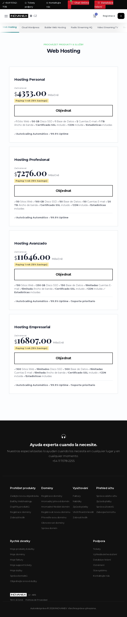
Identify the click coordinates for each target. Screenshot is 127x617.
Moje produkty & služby (22, 549)
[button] (33, 15)
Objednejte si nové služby (23, 581)
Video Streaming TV (109, 27)
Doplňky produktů (20, 506)
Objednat (63, 111)
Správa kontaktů (19, 575)
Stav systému (100, 570)
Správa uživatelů (105, 506)
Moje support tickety (21, 565)
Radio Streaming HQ (82, 27)
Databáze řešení (103, 4)
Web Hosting (10, 27)
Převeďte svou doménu (53, 517)
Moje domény (17, 554)
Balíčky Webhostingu (21, 501)
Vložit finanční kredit (83, 512)
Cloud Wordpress (31, 27)
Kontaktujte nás (101, 575)
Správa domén (49, 528)
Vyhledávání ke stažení (105, 554)
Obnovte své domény (52, 522)
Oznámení (98, 565)
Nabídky (77, 501)
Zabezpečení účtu (106, 512)
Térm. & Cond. (16, 600)
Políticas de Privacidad (36, 600)
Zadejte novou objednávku (24, 496)
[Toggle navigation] (6, 16)
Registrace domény (20, 512)
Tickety (97, 549)
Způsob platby (80, 506)
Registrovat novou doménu (55, 512)
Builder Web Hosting (55, 27)
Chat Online (80, 2)
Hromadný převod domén (55, 501)
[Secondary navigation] (63, 27)
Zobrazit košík (17, 517)
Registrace (109, 16)
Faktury (77, 496)
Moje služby (16, 570)
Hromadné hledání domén (55, 506)
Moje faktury (16, 559)
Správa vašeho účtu (106, 496)
